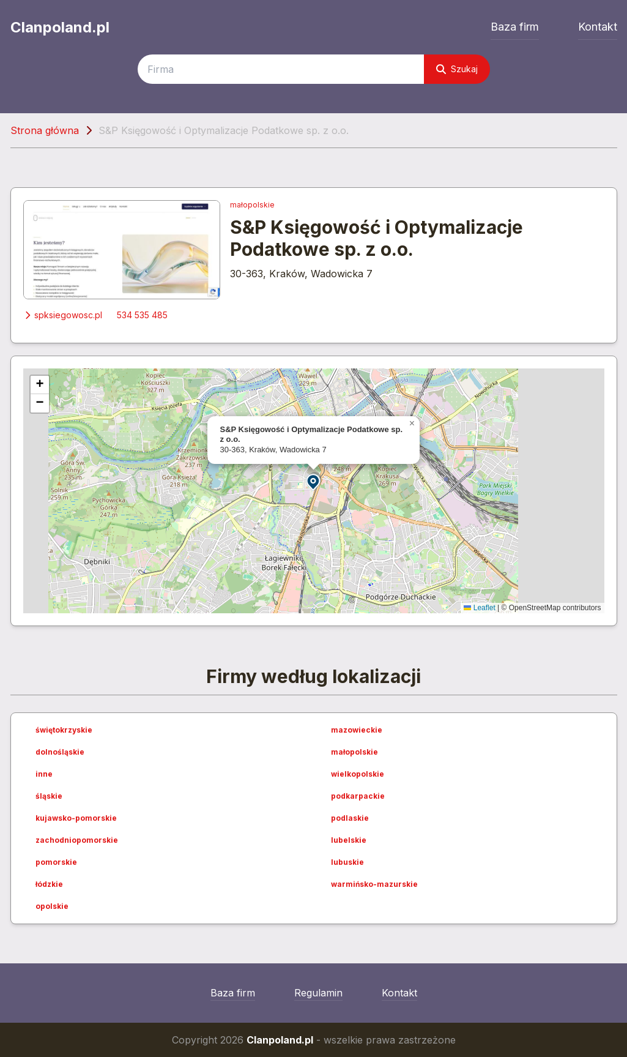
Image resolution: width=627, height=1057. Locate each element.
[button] (314, 481)
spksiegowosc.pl (62, 315)
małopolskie (252, 204)
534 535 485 (142, 315)
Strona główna (44, 130)
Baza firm (515, 26)
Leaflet (479, 607)
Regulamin (318, 993)
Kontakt (597, 26)
